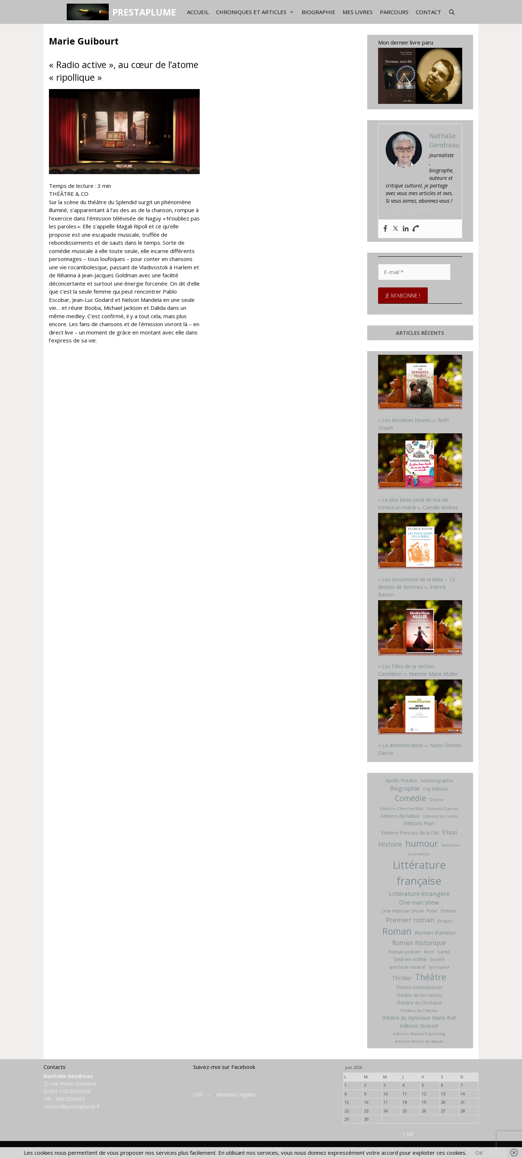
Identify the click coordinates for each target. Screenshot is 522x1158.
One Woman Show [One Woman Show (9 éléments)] (402, 911)
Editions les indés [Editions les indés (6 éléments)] (440, 816)
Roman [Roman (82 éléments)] (396, 931)
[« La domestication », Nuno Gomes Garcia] (420, 707)
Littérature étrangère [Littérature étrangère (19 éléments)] (419, 893)
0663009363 (70, 1098)
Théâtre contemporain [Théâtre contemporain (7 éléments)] (419, 987)
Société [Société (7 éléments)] (437, 959)
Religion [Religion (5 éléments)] (445, 920)
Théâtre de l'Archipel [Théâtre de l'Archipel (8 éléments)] (419, 1002)
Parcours (394, 12)
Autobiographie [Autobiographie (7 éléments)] (436, 781)
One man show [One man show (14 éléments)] (419, 902)
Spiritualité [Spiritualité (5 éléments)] (439, 967)
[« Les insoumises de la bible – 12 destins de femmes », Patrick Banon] (420, 541)
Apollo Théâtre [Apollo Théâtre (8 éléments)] (401, 780)
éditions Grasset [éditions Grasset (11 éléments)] (419, 1025)
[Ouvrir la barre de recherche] (452, 12)
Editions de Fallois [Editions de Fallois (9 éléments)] (400, 816)
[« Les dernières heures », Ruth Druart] (420, 383)
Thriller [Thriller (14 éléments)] (402, 978)
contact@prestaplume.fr (72, 1106)
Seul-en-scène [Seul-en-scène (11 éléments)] (410, 959)
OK (479, 1152)
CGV (198, 1094)
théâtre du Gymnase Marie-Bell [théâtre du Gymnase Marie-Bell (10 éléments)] (419, 1017)
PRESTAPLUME (144, 12)
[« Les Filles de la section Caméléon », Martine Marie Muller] (420, 628)
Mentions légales (236, 1094)
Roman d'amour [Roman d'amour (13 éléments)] (435, 932)
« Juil (408, 1133)
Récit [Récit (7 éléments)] (429, 952)
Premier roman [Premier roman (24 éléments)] (410, 919)
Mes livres (358, 12)
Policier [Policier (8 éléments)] (449, 911)
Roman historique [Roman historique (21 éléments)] (419, 942)
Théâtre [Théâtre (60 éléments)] (430, 977)
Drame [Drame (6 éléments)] (437, 799)
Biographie (318, 12)
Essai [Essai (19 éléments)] (449, 832)
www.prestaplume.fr (409, 210)
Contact (428, 12)
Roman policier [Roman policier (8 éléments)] (405, 951)
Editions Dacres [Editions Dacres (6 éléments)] (442, 808)
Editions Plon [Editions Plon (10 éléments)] (419, 823)
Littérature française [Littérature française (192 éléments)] (419, 873)
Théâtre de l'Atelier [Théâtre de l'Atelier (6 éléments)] (419, 1010)
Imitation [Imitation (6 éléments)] (451, 845)
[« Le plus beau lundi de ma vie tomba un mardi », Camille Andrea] (420, 462)
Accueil (198, 12)
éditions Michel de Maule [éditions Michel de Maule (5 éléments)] (419, 1041)
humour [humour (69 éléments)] (421, 843)
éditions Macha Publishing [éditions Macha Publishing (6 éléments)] (419, 1033)
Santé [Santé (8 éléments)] (443, 951)
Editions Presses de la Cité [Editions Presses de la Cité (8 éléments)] (410, 832)
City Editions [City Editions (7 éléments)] (435, 789)
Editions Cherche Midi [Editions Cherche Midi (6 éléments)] (401, 808)
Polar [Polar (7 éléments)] (432, 911)
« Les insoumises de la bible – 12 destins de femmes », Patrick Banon (416, 587)
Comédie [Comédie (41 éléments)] (410, 798)
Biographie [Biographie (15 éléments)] (405, 788)
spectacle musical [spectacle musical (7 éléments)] (407, 967)
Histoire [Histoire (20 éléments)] (390, 844)
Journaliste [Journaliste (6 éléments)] (419, 853)
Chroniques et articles (257, 12)
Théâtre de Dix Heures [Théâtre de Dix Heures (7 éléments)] (419, 995)
